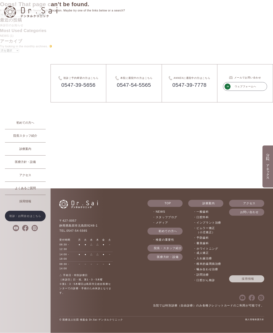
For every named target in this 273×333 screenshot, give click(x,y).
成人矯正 (202, 253)
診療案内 (25, 149)
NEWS (160, 211)
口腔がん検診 (205, 280)
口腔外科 (202, 217)
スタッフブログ (166, 217)
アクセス (25, 175)
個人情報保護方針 (254, 319)
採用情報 (25, 201)
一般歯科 (202, 211)
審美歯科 (202, 243)
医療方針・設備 (25, 162)
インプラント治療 (208, 222)
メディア (162, 222)
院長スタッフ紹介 (25, 135)
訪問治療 (202, 274)
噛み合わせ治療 (207, 269)
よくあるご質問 (25, 188)
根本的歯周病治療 (208, 263)
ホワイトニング (207, 248)
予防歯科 (202, 237)
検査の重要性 (165, 239)
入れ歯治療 (204, 258)
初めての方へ (25, 122)
